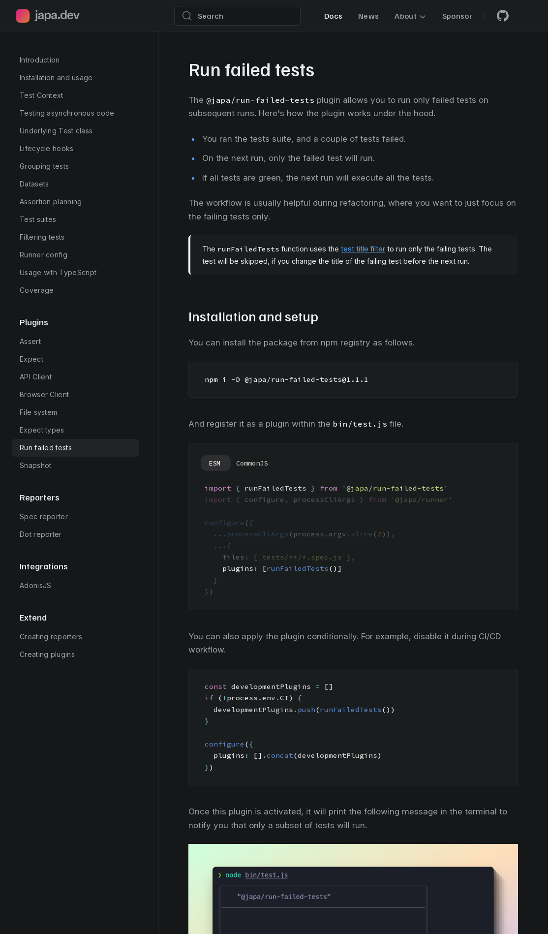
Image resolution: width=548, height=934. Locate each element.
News (368, 16)
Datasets (34, 184)
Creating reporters (51, 636)
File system (38, 412)
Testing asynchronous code (67, 113)
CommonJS (252, 463)
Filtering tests (42, 237)
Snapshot (35, 465)
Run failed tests (46, 447)
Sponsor (457, 16)
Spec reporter (44, 516)
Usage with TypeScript (58, 272)
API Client (36, 377)
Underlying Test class (56, 130)
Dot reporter (41, 534)
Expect (31, 359)
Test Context (41, 95)
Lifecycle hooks (47, 148)
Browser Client (44, 394)
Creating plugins (47, 654)
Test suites (38, 219)
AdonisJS (35, 585)
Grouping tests (44, 166)
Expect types (42, 430)
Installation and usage (56, 77)
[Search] (237, 16)
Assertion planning (51, 201)
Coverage (37, 290)
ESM (214, 463)
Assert (30, 341)
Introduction (40, 60)
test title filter (363, 249)
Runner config (43, 254)
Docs (333, 16)
